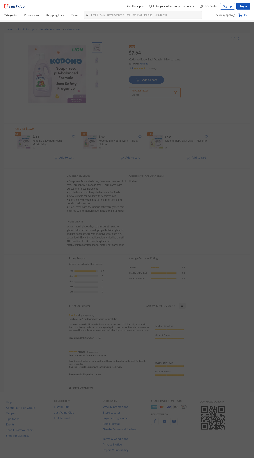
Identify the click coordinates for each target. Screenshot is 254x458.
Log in (243, 6)
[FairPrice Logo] (14, 6)
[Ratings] (143, 68)
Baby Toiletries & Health (49, 29)
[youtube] (164, 423)
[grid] (129, 148)
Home (9, 29)
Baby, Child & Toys (25, 29)
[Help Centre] (208, 6)
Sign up (227, 6)
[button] (233, 15)
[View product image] (97, 48)
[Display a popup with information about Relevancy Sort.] (141, 305)
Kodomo (144, 63)
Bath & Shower (72, 29)
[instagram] (174, 423)
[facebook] (155, 423)
